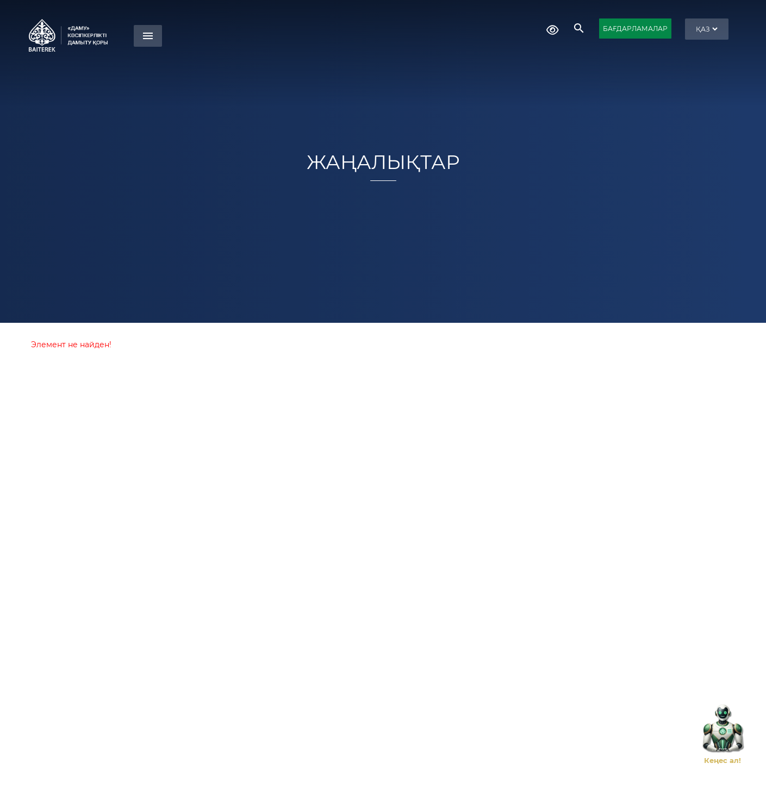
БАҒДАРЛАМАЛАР (635, 28)
